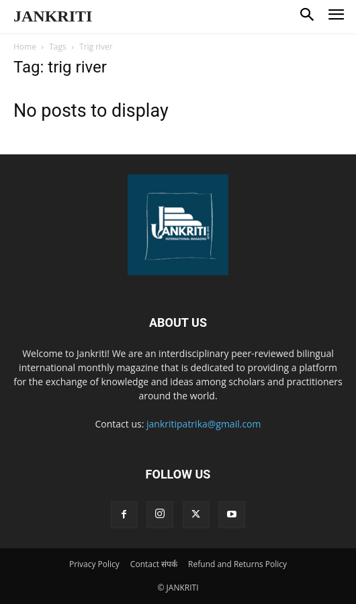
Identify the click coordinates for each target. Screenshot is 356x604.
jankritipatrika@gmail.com (203, 423)
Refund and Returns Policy (237, 564)
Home (24, 46)
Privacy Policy (94, 564)
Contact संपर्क (153, 564)
